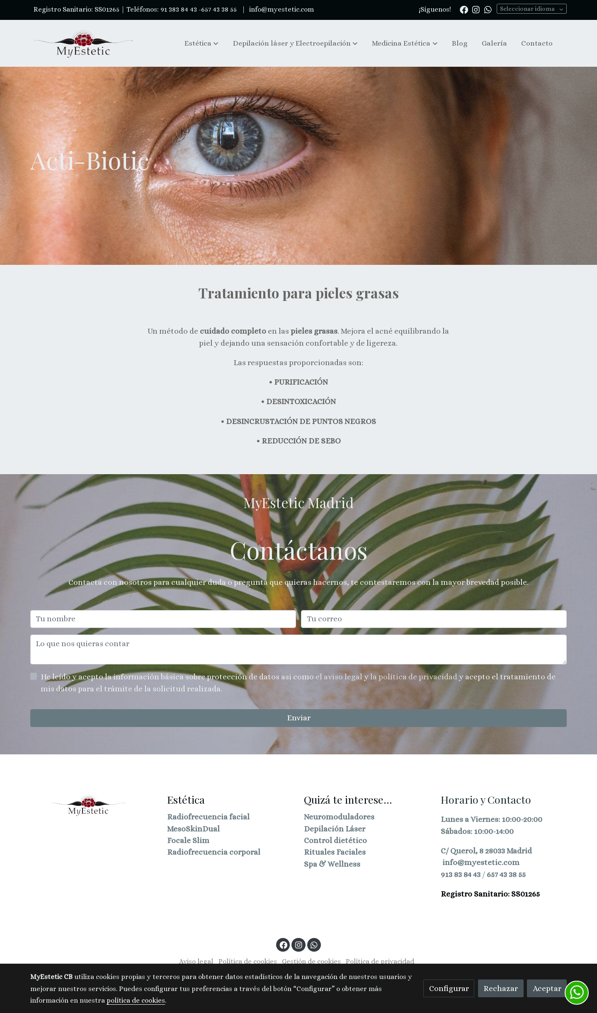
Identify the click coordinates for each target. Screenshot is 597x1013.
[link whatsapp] (488, 9)
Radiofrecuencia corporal (213, 852)
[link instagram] (476, 9)
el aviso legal (339, 676)
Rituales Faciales (335, 852)
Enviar (299, 717)
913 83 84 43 (461, 874)
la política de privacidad (414, 676)
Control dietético (335, 840)
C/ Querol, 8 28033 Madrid (486, 850)
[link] (83, 43)
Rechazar (500, 988)
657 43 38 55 (506, 874)
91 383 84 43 (178, 9)
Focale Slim (188, 840)
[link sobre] (93, 805)
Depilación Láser (334, 828)
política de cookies (136, 1000)
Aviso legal (196, 961)
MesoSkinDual (193, 828)
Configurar (449, 988)
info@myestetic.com (281, 9)
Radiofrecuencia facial (208, 816)
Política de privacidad (380, 961)
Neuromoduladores (339, 816)
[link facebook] (464, 9)
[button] (201, 43)
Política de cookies (247, 961)
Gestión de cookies (311, 961)
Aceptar (547, 988)
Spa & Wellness (332, 864)
